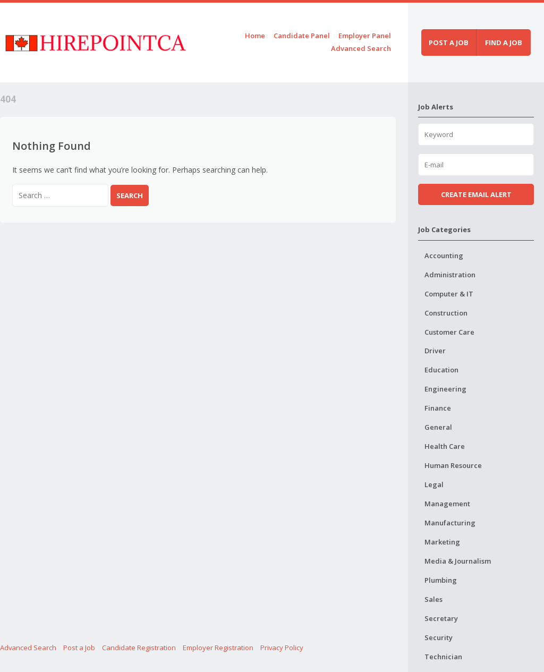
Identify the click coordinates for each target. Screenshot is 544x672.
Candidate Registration (139, 647)
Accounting (443, 255)
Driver (435, 350)
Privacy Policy (281, 647)
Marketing (442, 542)
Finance (437, 408)
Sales (433, 599)
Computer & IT (448, 294)
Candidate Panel (302, 35)
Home (255, 35)
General (438, 427)
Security (438, 637)
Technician (443, 656)
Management (447, 503)
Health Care (444, 446)
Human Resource (453, 465)
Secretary (441, 618)
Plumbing (440, 580)
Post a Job (79, 647)
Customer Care (449, 332)
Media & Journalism (457, 561)
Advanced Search (361, 48)
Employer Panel (364, 35)
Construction (446, 313)
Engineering (445, 389)
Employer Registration (218, 647)
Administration (449, 274)
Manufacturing (449, 523)
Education (441, 370)
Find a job (503, 42)
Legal (434, 484)
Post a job (449, 42)
